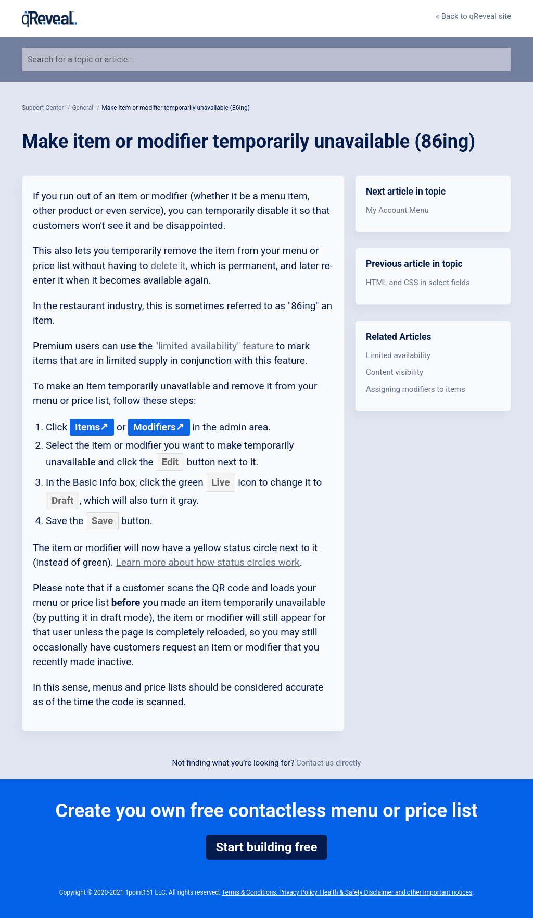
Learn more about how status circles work (208, 562)
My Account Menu (397, 210)
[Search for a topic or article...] (266, 59)
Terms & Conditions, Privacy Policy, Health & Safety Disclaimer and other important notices (347, 892)
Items (87, 427)
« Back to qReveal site (473, 16)
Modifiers (154, 427)
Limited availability (398, 355)
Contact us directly (328, 763)
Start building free (267, 847)
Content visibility (394, 372)
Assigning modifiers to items (415, 389)
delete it (167, 266)
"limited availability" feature (214, 346)
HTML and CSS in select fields (418, 282)
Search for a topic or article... (81, 60)
